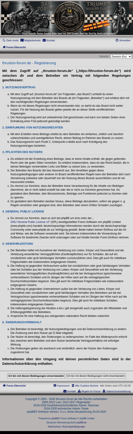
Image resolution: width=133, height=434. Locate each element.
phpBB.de (82, 422)
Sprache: (104, 56)
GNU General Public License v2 (29, 222)
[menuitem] (30, 40)
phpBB (54, 418)
